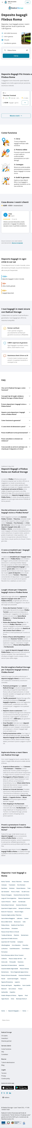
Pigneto (20, 995)
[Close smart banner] (2, 2)
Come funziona (6, 1049)
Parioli (3, 978)
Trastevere (12, 885)
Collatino (4, 958)
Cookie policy (5, 1078)
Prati (26, 995)
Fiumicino (20, 962)
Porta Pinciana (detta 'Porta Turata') (12, 955)
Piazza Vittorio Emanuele (9, 975)
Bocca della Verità (6, 922)
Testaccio (23, 978)
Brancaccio (17, 922)
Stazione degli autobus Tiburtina (11, 915)
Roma (24, 1011)
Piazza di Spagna (6, 895)
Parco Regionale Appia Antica (19, 972)
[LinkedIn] (10, 1093)
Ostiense (11, 888)
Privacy (3, 1076)
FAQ (2, 1052)
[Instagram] (7, 1093)
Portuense (4, 952)
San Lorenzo (12, 989)
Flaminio (16, 935)
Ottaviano (15, 928)
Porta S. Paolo (15, 891)
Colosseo (4, 885)
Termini (3, 1073)
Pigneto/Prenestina (7, 982)
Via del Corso (25, 891)
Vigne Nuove (5, 999)
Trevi (28, 888)
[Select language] (7, 1097)
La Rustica (4, 948)
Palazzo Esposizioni (24, 898)
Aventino (21, 965)
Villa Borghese (5, 945)
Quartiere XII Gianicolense (9, 965)
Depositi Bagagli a (13, 1011)
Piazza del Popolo (6, 985)
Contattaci (4, 1054)
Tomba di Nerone (6, 935)
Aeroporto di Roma (24, 908)
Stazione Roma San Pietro (21, 895)
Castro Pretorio (6, 901)
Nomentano (24, 935)
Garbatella (4, 992)
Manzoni (4, 989)
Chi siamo (4, 1036)
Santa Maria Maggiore (8, 918)
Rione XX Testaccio (7, 911)
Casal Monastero (15, 948)
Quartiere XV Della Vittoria (9, 938)
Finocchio (25, 945)
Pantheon (4, 888)
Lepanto (17, 982)
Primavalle (12, 962)
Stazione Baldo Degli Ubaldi (9, 968)
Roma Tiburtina (17, 881)
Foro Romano (21, 885)
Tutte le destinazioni (8, 1062)
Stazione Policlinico (24, 975)
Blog (2, 1065)
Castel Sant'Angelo (12, 978)
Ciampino (20, 942)
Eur (25, 958)
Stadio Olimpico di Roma (8, 995)
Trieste (20, 989)
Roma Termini (5, 881)
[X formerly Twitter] (4, 1093)
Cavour (26, 918)
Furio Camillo (26, 985)
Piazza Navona (20, 888)
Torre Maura (25, 948)
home (3, 1011)
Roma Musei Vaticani (7, 905)
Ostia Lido (4, 962)
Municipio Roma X (21, 999)
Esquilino (12, 992)
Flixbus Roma (5, 925)
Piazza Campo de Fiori (15, 958)
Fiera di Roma (5, 928)
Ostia (12, 999)
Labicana (19, 918)
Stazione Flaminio (21, 905)
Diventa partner (6, 1041)
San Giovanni (5, 891)
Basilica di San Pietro (17, 925)
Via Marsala (21, 901)
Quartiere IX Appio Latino (9, 908)
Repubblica (17, 985)
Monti (14, 901)
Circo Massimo (16, 945)
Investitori (4, 1038)
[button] (17, 2)
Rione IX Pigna (19, 911)
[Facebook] (1, 1093)
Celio (24, 922)
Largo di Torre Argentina (8, 898)
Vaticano (26, 881)
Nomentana (5, 972)
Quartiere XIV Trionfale (8, 942)
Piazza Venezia (24, 968)
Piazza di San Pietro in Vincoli (10, 932)
